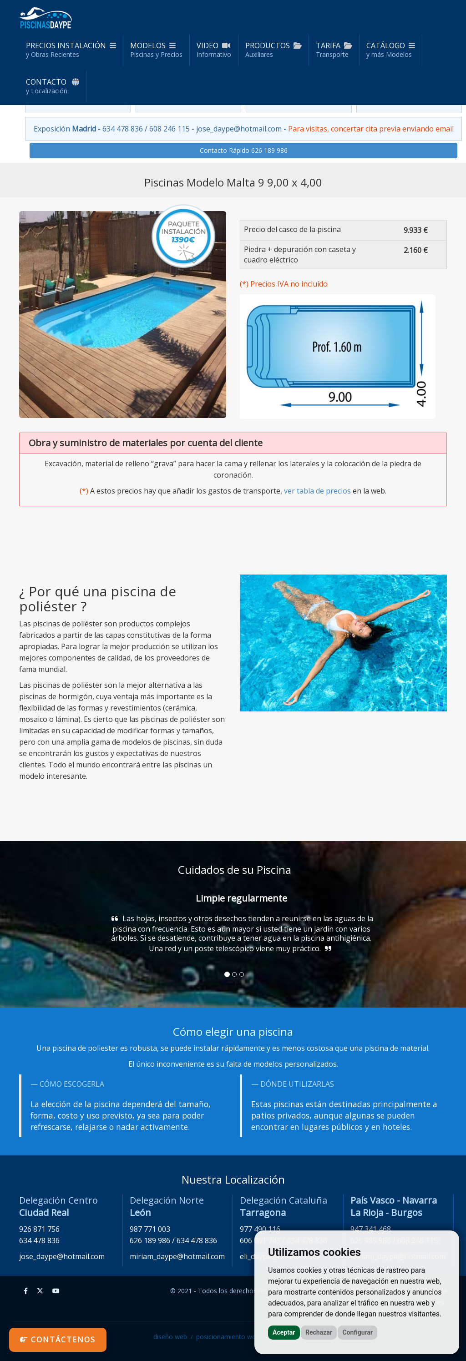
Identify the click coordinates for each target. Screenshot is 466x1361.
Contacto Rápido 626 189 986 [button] (244, 150)
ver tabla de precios (317, 491)
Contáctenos (58, 1340)
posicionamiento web (227, 1336)
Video (214, 49)
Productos (273, 49)
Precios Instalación (71, 49)
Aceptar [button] (284, 1332)
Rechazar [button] (318, 1332)
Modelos (156, 49)
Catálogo (390, 49)
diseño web (170, 1336)
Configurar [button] (357, 1332)
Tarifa (334, 49)
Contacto (52, 86)
